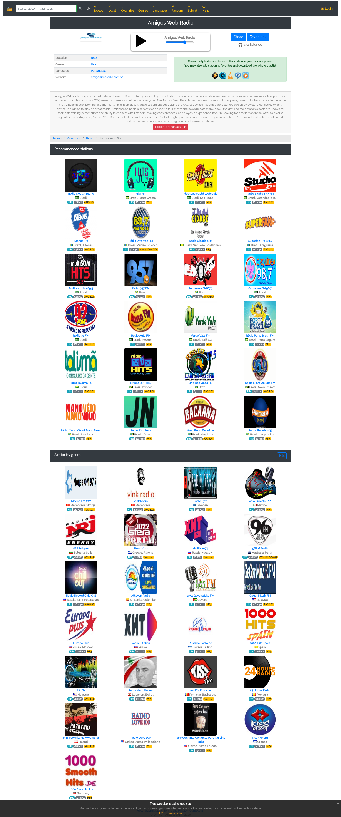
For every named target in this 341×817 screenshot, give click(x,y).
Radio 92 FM (81, 335)
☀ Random (177, 8)
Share (238, 37)
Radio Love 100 (140, 737)
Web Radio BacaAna (200, 430)
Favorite (258, 37)
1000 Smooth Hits (81, 789)
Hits (93, 64)
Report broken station (170, 127)
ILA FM (80, 690)
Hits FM (140, 193)
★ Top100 (98, 8)
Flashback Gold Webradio (200, 193)
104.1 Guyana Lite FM (200, 595)
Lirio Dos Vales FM (200, 383)
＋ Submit (192, 8)
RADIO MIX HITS (140, 383)
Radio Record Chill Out (81, 595)
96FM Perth (260, 548)
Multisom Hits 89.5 (81, 288)
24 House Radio (260, 690)
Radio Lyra (200, 501)
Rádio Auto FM (140, 335)
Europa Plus (81, 643)
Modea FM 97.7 (81, 501)
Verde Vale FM (200, 335)
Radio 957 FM (140, 288)
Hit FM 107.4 (200, 548)
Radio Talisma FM (81, 383)
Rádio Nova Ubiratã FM (260, 383)
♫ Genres (143, 8)
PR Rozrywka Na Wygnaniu (81, 737)
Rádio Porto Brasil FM (260, 335)
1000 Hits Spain (260, 643)
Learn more (175, 813)
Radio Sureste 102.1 (260, 501)
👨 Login (327, 8)
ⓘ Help (205, 8)
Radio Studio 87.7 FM (260, 193)
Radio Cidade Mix (200, 241)
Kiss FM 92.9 (260, 737)
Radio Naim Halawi (140, 690)
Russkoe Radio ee (200, 643)
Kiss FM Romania (200, 690)
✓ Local (112, 8)
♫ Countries (127, 8)
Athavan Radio (140, 595)
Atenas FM (81, 241)
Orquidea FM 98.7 (260, 288)
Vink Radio (141, 501)
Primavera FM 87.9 (200, 288)
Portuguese (98, 70)
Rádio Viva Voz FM (141, 241)
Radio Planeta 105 (260, 430)
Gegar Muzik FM (260, 595)
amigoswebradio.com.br (107, 77)
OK (161, 813)
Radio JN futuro (140, 430)
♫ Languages (160, 8)
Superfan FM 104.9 (260, 241)
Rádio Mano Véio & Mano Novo (81, 430)
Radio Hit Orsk (140, 643)
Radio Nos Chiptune (81, 193)
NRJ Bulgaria (80, 548)
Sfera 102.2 (141, 548)
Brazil (94, 57)
